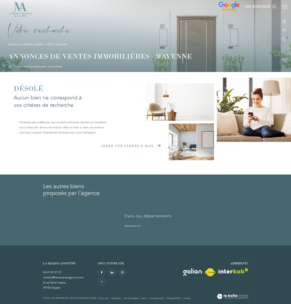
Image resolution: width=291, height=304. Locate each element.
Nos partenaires (157, 298)
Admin (144, 298)
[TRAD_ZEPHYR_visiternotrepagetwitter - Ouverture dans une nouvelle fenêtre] (102, 282)
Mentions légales (131, 298)
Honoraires (116, 298)
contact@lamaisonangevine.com (63, 277)
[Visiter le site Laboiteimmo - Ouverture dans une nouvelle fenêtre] (232, 297)
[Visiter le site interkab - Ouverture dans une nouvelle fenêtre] (233, 270)
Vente (50, 44)
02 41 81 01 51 (52, 272)
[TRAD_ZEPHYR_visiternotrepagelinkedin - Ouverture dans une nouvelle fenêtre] (112, 272)
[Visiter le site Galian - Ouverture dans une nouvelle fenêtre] (192, 272)
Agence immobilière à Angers (26, 44)
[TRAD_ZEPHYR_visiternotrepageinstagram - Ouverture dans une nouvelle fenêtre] (122, 272)
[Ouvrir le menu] (285, 6)
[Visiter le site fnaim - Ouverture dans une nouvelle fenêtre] (210, 272)
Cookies (186, 298)
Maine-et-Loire (133, 226)
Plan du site (103, 298)
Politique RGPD (173, 298)
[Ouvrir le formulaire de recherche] (260, 6)
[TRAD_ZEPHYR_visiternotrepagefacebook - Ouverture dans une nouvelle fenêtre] (102, 272)
